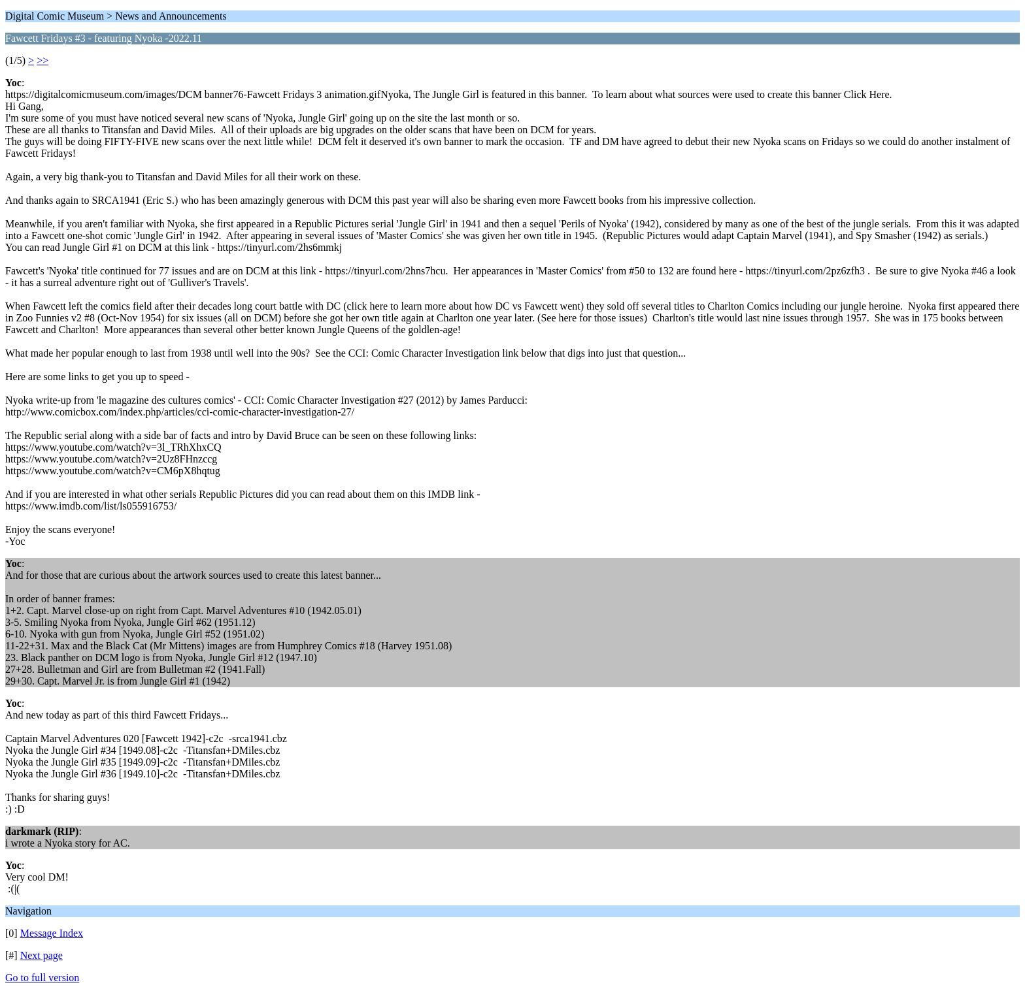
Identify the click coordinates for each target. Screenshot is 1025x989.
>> (42, 60)
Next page (41, 955)
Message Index (51, 933)
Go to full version (42, 977)
